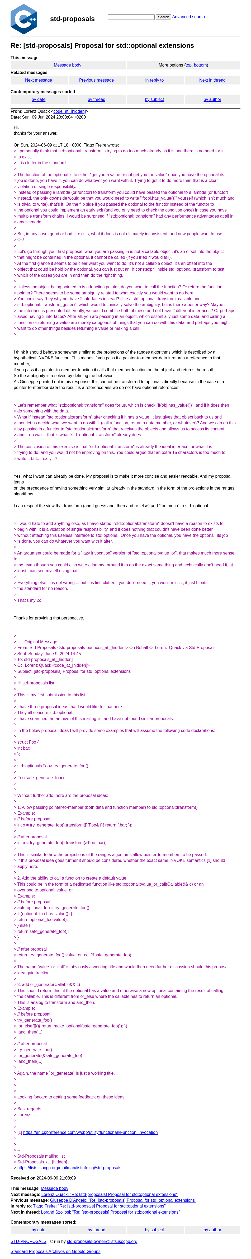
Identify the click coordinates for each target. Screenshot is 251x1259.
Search (163, 17)
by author (212, 99)
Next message (38, 80)
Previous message (96, 80)
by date (38, 99)
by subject (154, 99)
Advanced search (188, 17)
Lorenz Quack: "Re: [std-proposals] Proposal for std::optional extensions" (109, 1194)
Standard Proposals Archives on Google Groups (56, 1251)
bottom (200, 65)
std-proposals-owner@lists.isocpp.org (102, 1241)
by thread (96, 99)
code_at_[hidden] (69, 111)
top (189, 65)
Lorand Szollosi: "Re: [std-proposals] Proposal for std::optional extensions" (110, 1212)
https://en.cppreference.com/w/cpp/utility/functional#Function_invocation (90, 1132)
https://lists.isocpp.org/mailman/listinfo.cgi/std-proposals (69, 1168)
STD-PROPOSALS (28, 1241)
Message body (67, 65)
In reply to (154, 80)
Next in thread (212, 80)
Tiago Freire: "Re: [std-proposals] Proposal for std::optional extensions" (99, 1206)
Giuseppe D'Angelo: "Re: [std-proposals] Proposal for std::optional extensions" (123, 1200)
